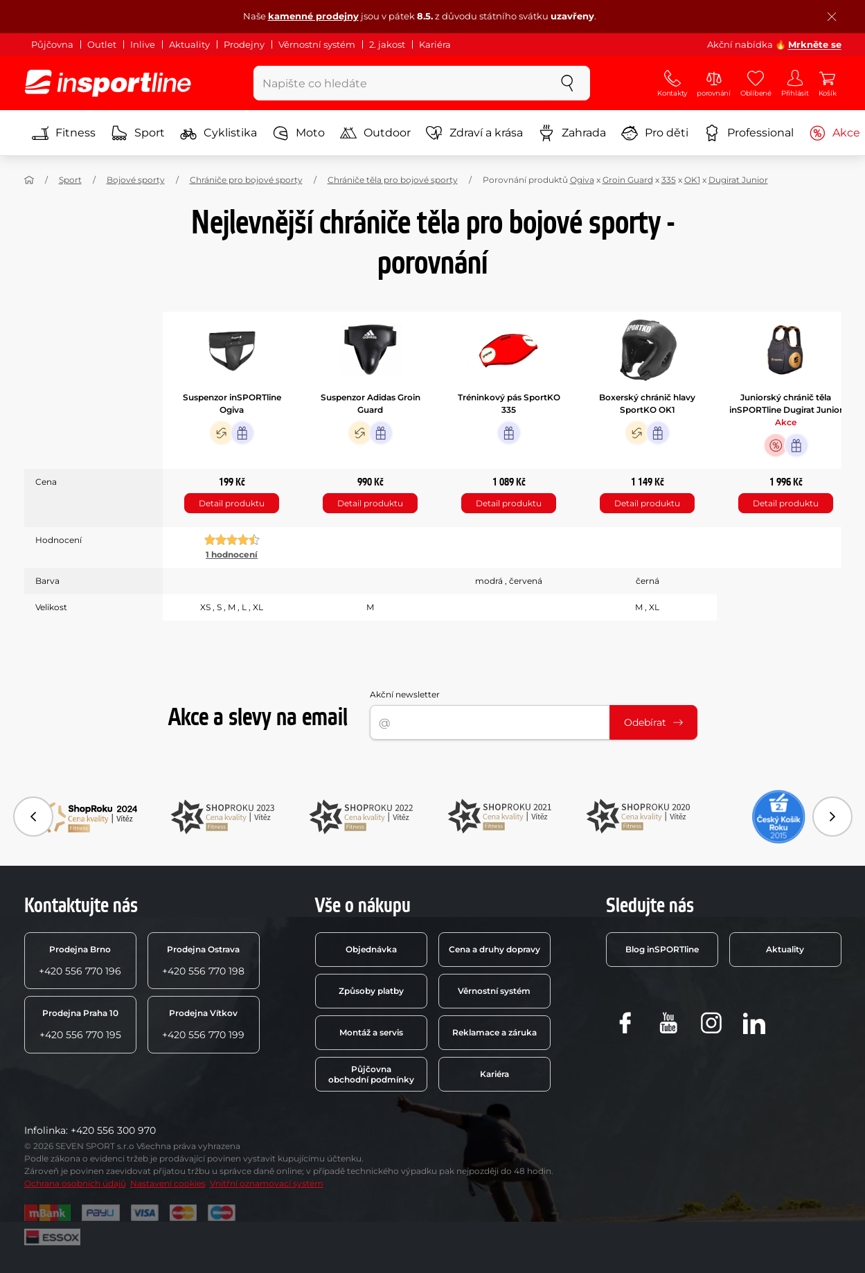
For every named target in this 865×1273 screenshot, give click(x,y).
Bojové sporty (136, 180)
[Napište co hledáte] (399, 83)
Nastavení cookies (168, 1183)
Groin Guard (628, 180)
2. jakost (387, 44)
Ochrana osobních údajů (75, 1183)
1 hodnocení (232, 554)
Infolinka (45, 1130)
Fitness (64, 133)
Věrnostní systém (316, 44)
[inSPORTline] (108, 83)
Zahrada (572, 133)
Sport (138, 133)
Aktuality (189, 44)
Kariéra (435, 44)
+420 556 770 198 (203, 960)
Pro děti (654, 133)
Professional (749, 133)
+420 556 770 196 (80, 960)
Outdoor (375, 133)
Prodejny (244, 44)
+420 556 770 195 (80, 1024)
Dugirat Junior (738, 180)
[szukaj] (567, 83)
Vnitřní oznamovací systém (266, 1183)
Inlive (142, 44)
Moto (298, 133)
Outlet (101, 44)
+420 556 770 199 (203, 1024)
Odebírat (653, 722)
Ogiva (582, 180)
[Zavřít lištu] (831, 16)
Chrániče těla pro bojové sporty (393, 180)
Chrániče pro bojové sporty (246, 180)
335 (668, 180)
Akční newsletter (405, 694)
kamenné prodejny (313, 15)
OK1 (692, 180)
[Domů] (29, 180)
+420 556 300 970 (113, 1130)
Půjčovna (52, 44)
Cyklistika (218, 133)
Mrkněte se (814, 44)
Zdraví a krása (474, 133)
